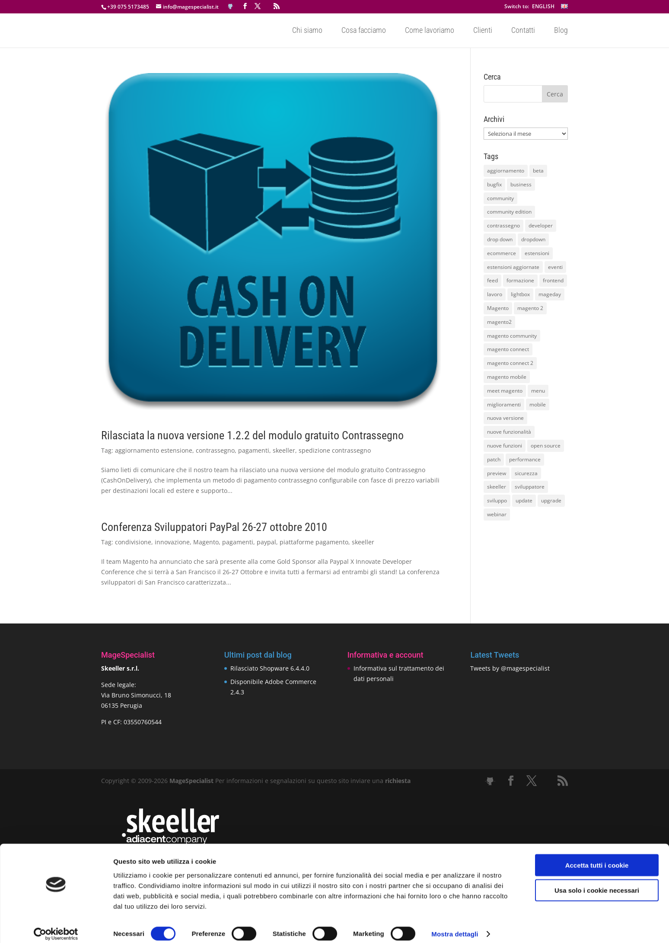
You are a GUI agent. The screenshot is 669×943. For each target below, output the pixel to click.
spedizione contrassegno (335, 450)
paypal (266, 542)
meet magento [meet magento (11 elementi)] (504, 390)
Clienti (482, 31)
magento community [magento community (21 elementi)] (512, 335)
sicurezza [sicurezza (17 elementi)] (526, 473)
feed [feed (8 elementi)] (492, 280)
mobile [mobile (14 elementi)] (537, 404)
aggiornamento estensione (153, 450)
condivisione (133, 542)
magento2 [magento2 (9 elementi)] (499, 322)
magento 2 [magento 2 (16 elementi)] (530, 308)
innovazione (172, 542)
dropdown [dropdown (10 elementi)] (533, 239)
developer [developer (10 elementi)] (541, 225)
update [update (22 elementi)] (524, 500)
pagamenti (253, 450)
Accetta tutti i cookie (597, 856)
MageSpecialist (191, 781)
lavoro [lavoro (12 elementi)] (494, 294)
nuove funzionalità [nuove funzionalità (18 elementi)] (509, 431)
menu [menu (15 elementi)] (538, 390)
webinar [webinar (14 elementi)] (497, 514)
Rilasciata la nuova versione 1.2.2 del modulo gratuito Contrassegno (252, 435)
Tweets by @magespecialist (510, 668)
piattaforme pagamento (314, 542)
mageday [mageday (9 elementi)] (549, 294)
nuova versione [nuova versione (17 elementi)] (505, 418)
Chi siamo (307, 31)
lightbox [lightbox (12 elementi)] (520, 294)
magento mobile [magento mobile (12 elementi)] (506, 376)
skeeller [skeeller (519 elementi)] (496, 486)
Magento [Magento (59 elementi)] (498, 308)
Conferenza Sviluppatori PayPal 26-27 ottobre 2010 (214, 527)
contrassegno (215, 450)
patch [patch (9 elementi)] (493, 459)
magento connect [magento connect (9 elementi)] (508, 349)
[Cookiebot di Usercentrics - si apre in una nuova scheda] (56, 926)
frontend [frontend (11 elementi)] (553, 280)
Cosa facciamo (363, 31)
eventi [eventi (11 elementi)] (555, 267)
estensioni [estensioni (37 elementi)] (537, 253)
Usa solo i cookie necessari (596, 882)
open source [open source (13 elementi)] (546, 445)
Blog (561, 31)
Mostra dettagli (454, 926)
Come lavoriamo (429, 31)
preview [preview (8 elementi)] (496, 473)
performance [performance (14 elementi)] (525, 459)
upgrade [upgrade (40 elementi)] (551, 500)
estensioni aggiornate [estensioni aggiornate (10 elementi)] (513, 267)
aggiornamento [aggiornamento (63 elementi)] (505, 170)
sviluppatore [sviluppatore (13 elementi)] (530, 486)
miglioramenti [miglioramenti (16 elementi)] (504, 404)
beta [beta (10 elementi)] (538, 170)
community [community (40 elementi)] (500, 198)
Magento (206, 542)
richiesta (397, 781)
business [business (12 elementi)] (521, 184)
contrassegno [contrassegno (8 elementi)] (503, 225)
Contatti (523, 31)
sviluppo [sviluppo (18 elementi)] (497, 500)
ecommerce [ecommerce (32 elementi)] (501, 253)
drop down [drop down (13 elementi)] (500, 239)
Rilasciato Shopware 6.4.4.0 (269, 668)
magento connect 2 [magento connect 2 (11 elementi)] (510, 363)
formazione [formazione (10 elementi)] (520, 280)
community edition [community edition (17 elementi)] (509, 211)
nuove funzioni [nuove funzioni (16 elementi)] (504, 445)
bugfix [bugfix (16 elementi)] (494, 184)
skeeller (284, 450)
